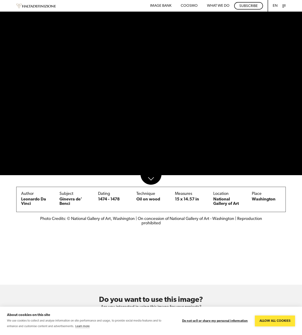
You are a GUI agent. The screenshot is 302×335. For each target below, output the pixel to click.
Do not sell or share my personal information (215, 320)
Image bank (160, 6)
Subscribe (248, 6)
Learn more (82, 326)
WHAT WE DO (218, 6)
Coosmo (189, 6)
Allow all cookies (274, 320)
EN (275, 6)
